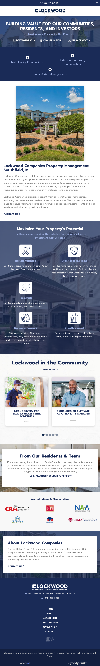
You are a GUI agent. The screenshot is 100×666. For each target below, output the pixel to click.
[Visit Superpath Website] (25, 661)
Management (79, 38)
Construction (51, 38)
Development (24, 38)
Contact (50, 629)
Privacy (50, 654)
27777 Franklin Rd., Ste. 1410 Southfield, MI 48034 (50, 591)
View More (50, 367)
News (26, 419)
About (50, 611)
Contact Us (12, 212)
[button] (43, 433)
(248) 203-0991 (48, 3)
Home (50, 607)
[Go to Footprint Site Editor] (75, 662)
